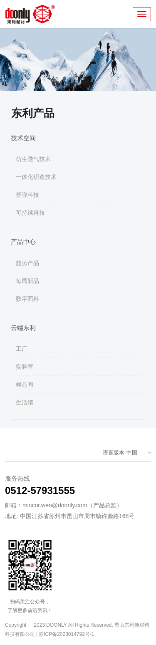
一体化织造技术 (36, 177)
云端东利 (23, 328)
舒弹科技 (27, 195)
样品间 (24, 384)
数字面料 (27, 299)
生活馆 (24, 402)
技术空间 (23, 138)
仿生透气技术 (33, 159)
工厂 (21, 349)
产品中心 (23, 241)
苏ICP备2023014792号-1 (66, 634)
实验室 (24, 367)
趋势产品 (27, 263)
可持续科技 (30, 213)
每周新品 (27, 281)
